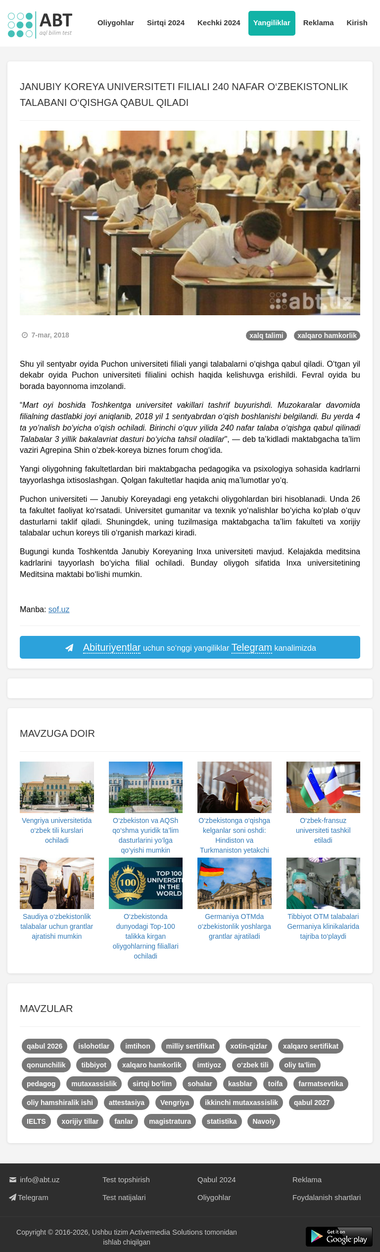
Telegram (27, 1197)
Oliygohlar (115, 22)
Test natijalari (124, 1197)
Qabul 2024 (216, 1179)
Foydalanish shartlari (326, 1197)
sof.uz (59, 609)
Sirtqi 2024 (166, 22)
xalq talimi (266, 335)
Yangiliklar (271, 22)
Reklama (318, 22)
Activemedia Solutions (166, 1232)
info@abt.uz (33, 1179)
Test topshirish (126, 1179)
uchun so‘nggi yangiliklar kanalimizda (190, 648)
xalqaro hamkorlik (327, 335)
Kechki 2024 (218, 22)
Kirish (357, 22)
